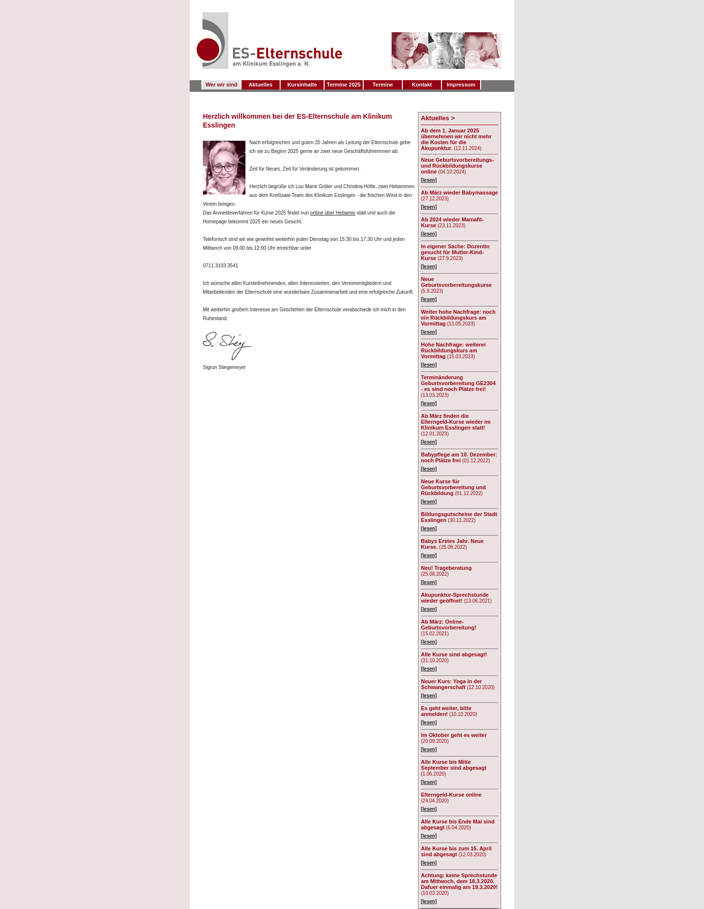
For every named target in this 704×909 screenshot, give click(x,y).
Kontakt (422, 84)
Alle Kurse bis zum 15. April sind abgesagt (456, 851)
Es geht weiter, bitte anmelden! (446, 711)
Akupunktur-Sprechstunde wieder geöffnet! (455, 598)
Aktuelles (261, 84)
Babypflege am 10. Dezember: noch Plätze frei (459, 457)
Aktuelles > (438, 118)
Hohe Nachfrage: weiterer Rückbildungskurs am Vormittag (453, 350)
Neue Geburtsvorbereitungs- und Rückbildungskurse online (457, 165)
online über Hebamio (332, 213)
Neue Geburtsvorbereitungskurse (456, 282)
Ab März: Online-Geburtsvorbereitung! (448, 624)
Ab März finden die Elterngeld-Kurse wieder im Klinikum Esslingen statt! (455, 422)
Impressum (461, 84)
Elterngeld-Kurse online (451, 795)
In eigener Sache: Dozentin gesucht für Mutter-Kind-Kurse (455, 252)
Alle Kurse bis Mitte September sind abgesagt (453, 765)
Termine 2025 (344, 84)
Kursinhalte (302, 84)
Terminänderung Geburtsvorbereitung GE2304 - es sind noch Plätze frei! (458, 383)
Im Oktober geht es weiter (453, 735)
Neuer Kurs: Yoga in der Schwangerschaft (451, 684)
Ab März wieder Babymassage (459, 192)
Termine (383, 84)
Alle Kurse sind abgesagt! (454, 654)
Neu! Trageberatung (446, 568)
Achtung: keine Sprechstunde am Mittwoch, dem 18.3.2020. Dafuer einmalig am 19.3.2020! (459, 881)
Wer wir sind (221, 84)
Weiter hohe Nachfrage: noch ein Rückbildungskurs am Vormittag (458, 317)
